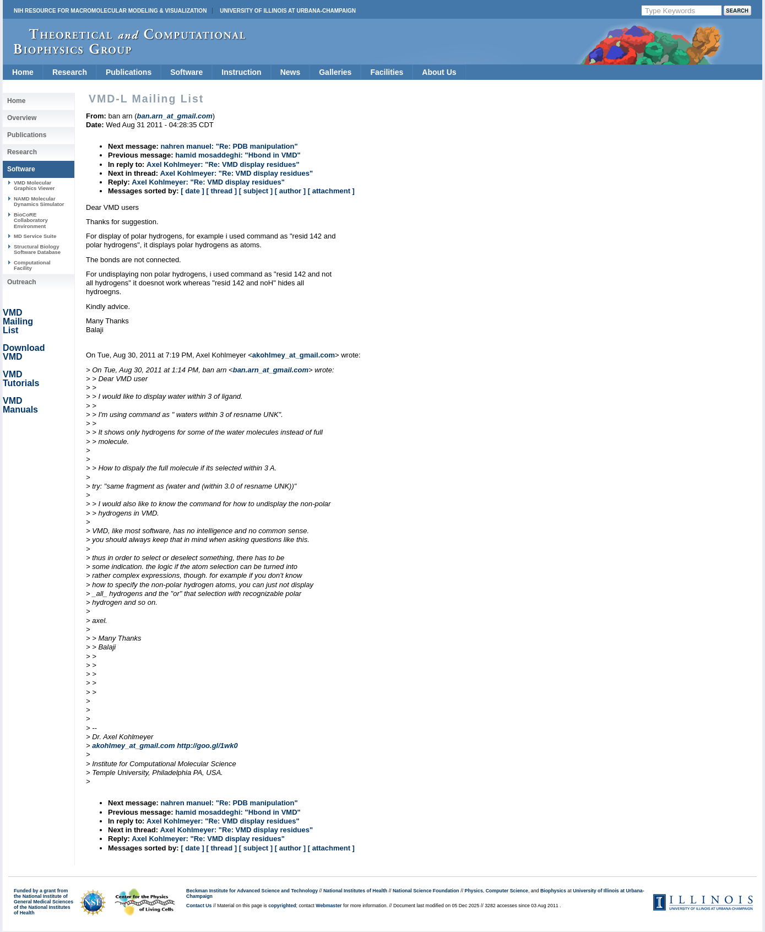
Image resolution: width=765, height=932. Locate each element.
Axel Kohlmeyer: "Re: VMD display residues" (223, 164)
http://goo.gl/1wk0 (207, 745)
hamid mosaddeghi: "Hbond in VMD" (238, 155)
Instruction (241, 72)
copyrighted (282, 905)
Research (69, 72)
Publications (128, 72)
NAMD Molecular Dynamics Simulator (39, 201)
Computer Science (507, 890)
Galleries (335, 72)
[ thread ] (221, 191)
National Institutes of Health (355, 890)
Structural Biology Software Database (37, 249)
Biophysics (553, 890)
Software (186, 72)
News (290, 72)
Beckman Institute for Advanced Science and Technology (252, 890)
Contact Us (198, 905)
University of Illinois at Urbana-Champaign (288, 11)
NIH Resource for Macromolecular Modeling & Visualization (110, 11)
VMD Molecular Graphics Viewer (34, 185)
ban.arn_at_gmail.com (270, 370)
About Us (439, 72)
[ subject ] (256, 191)
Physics (474, 890)
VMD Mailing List (18, 321)
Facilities (386, 72)
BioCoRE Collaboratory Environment (31, 220)
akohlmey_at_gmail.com (293, 355)
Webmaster (328, 905)
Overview (21, 118)
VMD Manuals (20, 405)
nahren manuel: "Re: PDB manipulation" (228, 146)
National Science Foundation (426, 890)
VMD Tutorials (21, 379)
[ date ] (192, 191)
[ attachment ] (331, 191)
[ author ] (290, 191)
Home (23, 72)
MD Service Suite (35, 236)
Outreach (21, 282)
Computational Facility (32, 265)
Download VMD (24, 352)
